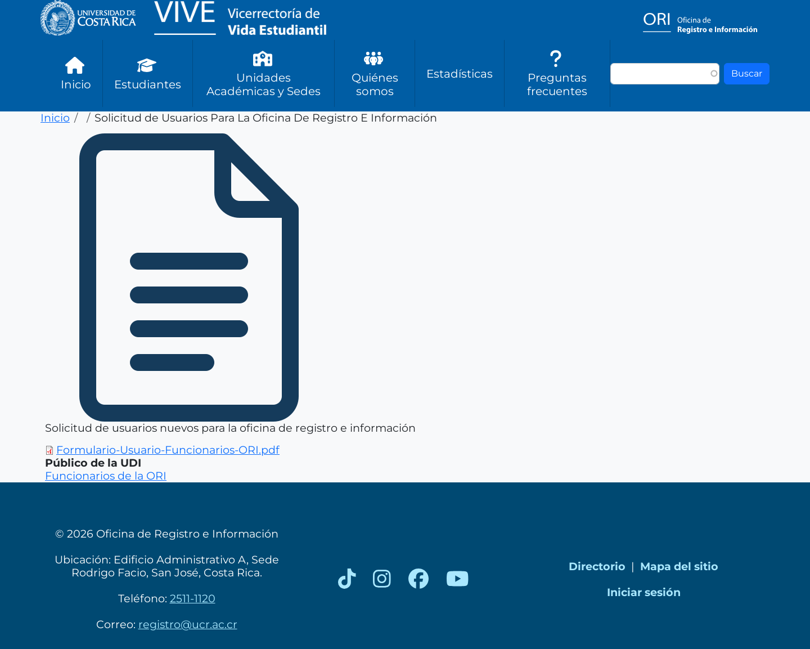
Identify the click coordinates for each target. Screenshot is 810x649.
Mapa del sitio (679, 566)
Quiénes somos (375, 73)
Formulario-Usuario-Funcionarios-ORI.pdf (168, 449)
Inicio (76, 73)
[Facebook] (418, 579)
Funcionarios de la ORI (105, 475)
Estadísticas (459, 73)
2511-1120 (192, 598)
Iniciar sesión (644, 592)
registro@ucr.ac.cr (187, 624)
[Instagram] (382, 579)
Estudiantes (147, 73)
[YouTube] (457, 579)
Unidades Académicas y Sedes (263, 73)
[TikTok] (347, 579)
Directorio (597, 566)
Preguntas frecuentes (557, 73)
